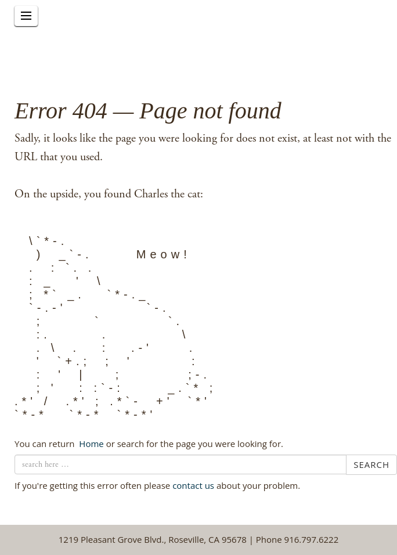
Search (371, 464)
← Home (90, 443)
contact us (193, 485)
